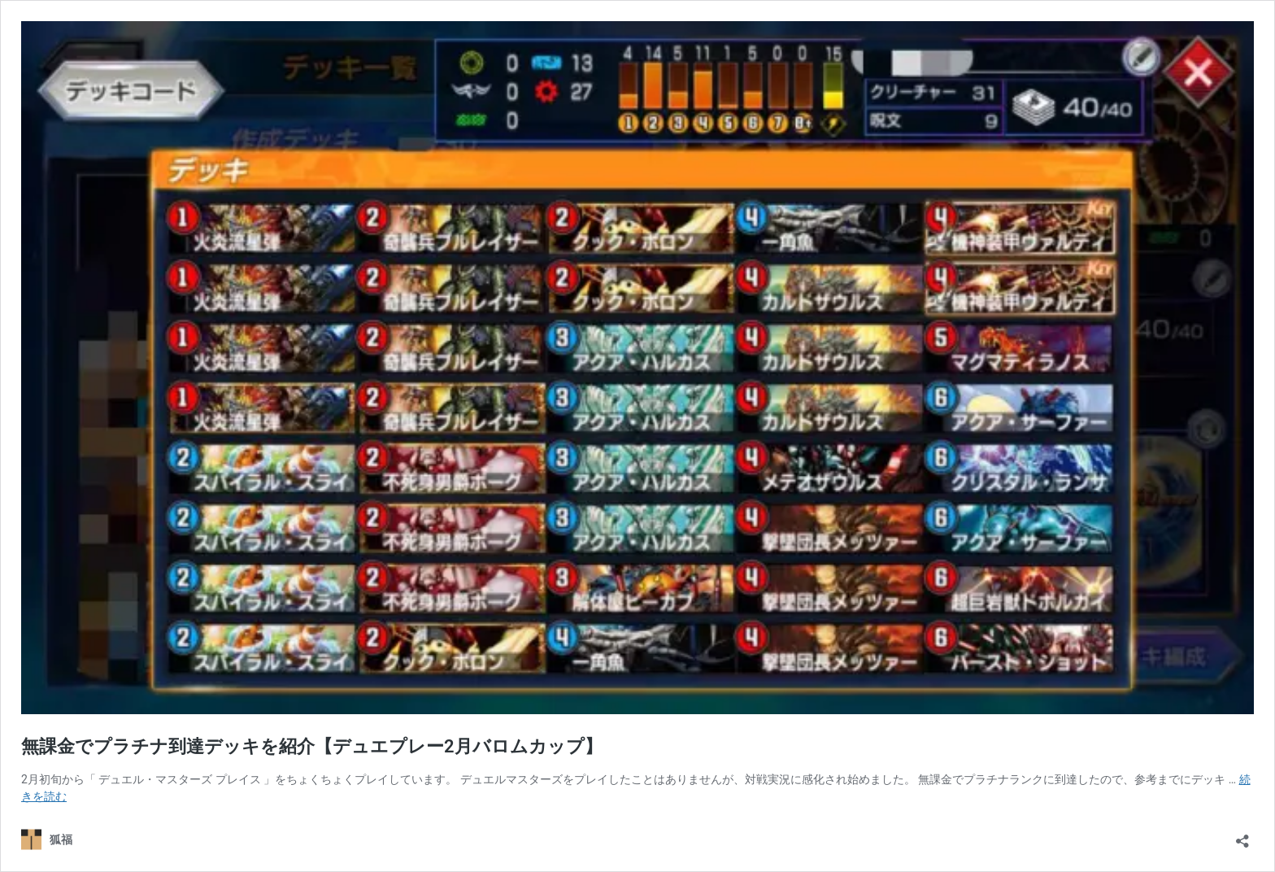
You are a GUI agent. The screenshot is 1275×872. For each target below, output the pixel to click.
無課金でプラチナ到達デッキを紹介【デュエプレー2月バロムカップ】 (312, 746)
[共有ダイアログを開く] (1242, 835)
